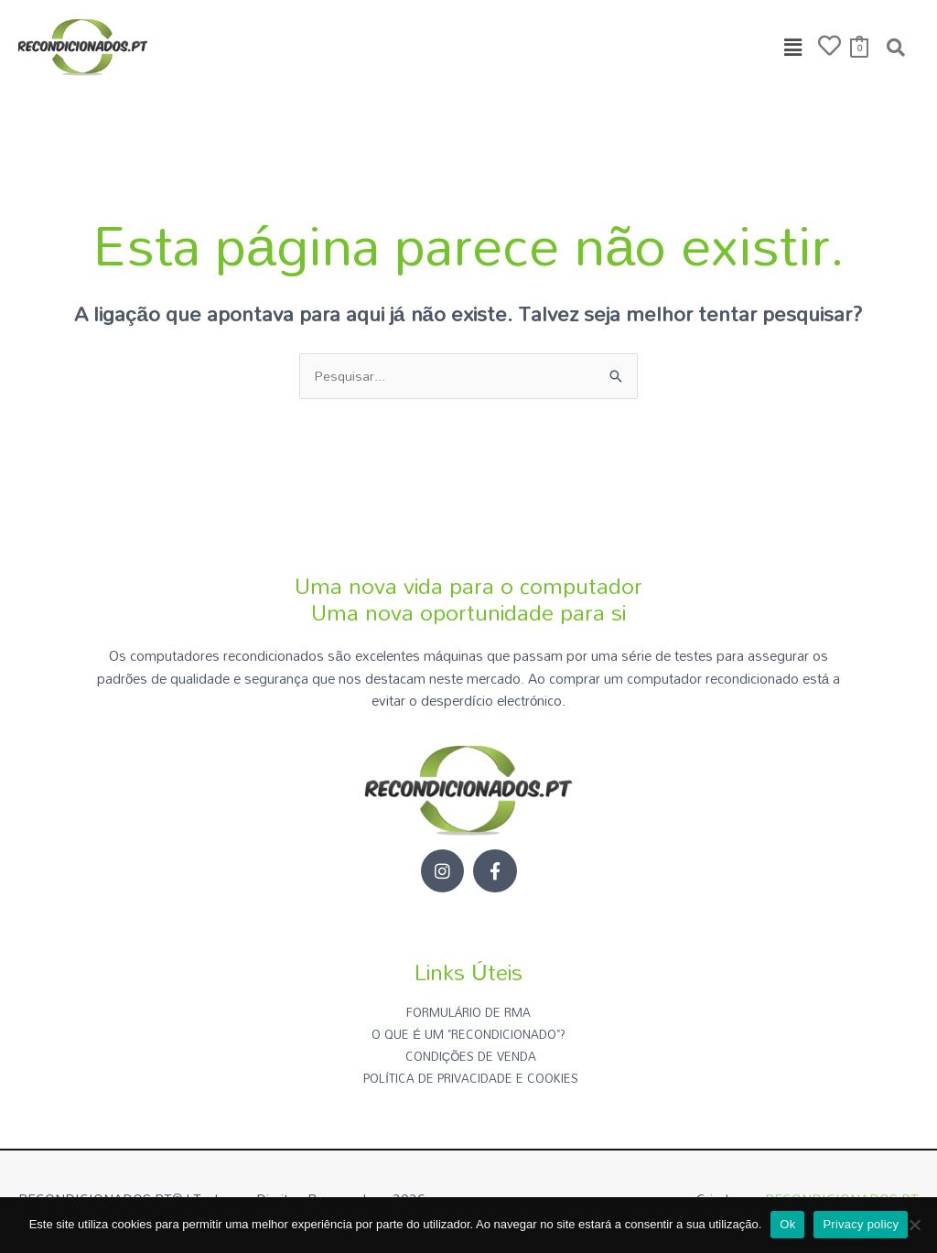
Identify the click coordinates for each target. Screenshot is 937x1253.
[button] (793, 47)
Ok (787, 1224)
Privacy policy (861, 1224)
